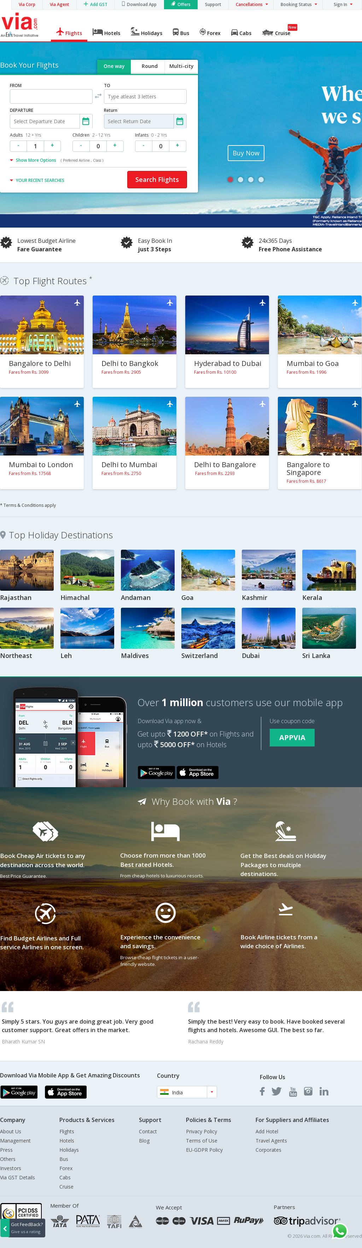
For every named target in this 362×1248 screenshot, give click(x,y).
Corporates (268, 1149)
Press (6, 1149)
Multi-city (181, 66)
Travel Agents (271, 1140)
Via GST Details (17, 1177)
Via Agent (59, 4)
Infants (151, 135)
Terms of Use (201, 1140)
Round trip (149, 72)
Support (213, 4)
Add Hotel (267, 1131)
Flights (66, 1131)
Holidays (69, 1149)
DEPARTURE (21, 110)
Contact (148, 1131)
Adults (25, 135)
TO (107, 85)
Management (15, 1140)
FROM (16, 85)
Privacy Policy (201, 1131)
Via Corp (27, 4)
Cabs (65, 1177)
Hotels (66, 1140)
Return (110, 110)
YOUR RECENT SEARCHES (40, 180)
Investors (10, 1168)
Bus (63, 1159)
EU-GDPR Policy (204, 1149)
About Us (10, 1131)
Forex (65, 1168)
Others (8, 1159)
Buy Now (246, 153)
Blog (144, 1140)
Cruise (66, 1186)
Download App (142, 4)
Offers (184, 4)
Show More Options (59, 160)
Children (91, 135)
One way (114, 66)
